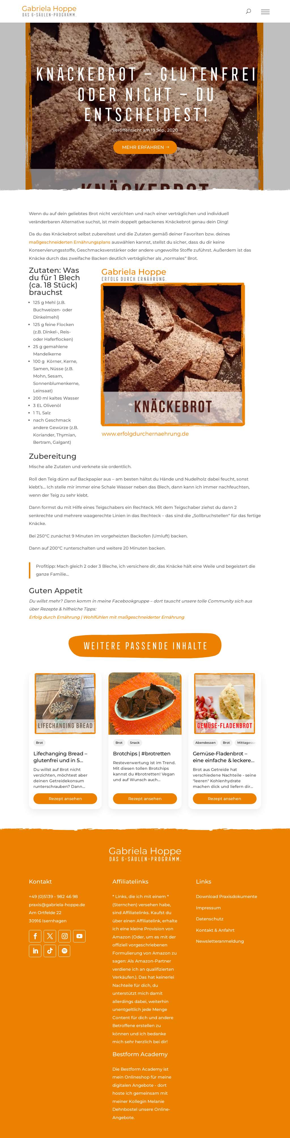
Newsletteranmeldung (220, 941)
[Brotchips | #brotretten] (144, 703)
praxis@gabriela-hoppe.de (57, 904)
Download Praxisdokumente (226, 896)
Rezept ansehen (65, 798)
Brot (39, 743)
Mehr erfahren (143, 147)
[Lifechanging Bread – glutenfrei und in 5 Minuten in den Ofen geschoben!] (65, 703)
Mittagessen (247, 743)
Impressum (208, 907)
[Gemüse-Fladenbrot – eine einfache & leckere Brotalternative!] (224, 703)
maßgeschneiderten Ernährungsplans (69, 242)
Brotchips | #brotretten (141, 754)
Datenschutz (209, 918)
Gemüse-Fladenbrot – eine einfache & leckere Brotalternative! (222, 760)
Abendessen (205, 743)
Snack (135, 743)
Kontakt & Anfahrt (215, 930)
